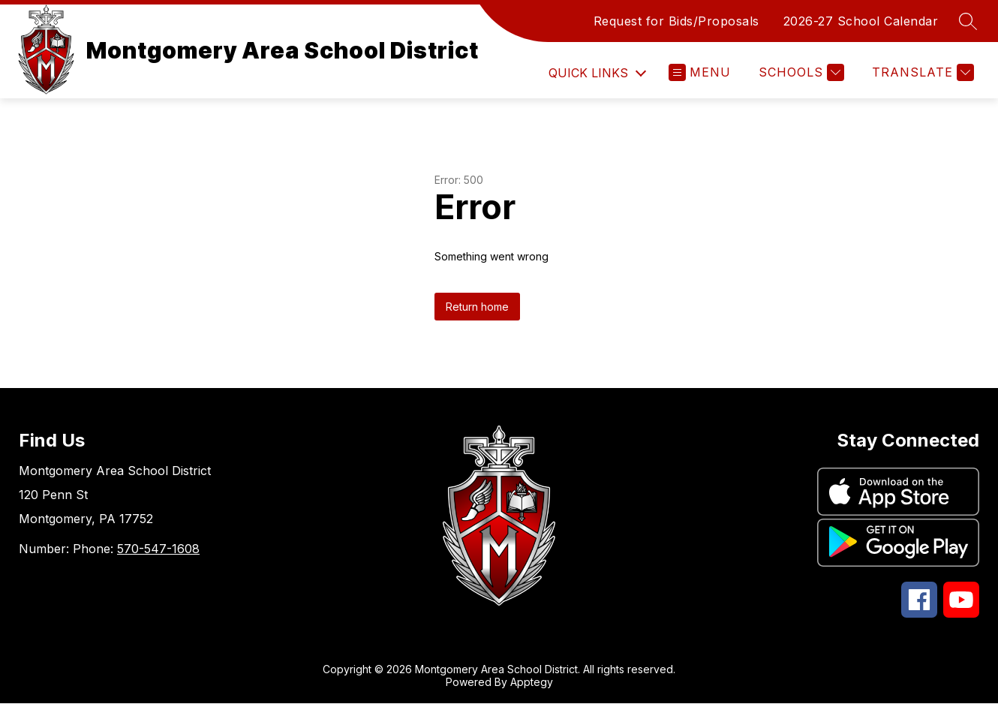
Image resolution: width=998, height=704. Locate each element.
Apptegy (531, 681)
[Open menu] (700, 72)
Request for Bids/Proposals (676, 21)
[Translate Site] (921, 72)
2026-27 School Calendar (861, 21)
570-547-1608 (158, 548)
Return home (477, 306)
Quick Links (588, 73)
